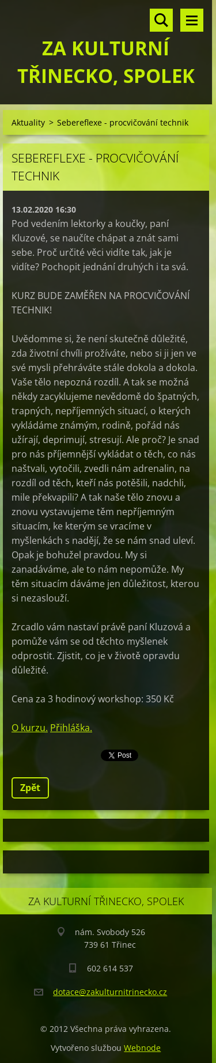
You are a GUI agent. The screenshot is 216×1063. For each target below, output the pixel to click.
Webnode (142, 1047)
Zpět (30, 787)
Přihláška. (71, 727)
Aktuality (28, 122)
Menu (191, 20)
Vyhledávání (161, 20)
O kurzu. (30, 727)
